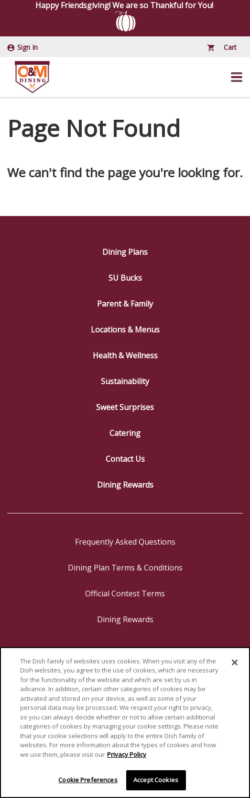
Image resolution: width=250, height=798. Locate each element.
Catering (125, 433)
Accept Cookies (155, 780)
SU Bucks (125, 278)
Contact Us (125, 459)
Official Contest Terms (125, 593)
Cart (222, 47)
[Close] (234, 662)
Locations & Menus (125, 329)
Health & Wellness (125, 355)
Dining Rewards (125, 484)
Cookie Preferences (87, 780)
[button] (236, 77)
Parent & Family (125, 303)
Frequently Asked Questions (125, 541)
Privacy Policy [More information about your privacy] (126, 755)
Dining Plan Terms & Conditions (125, 567)
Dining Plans (125, 252)
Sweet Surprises (125, 407)
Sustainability (125, 381)
